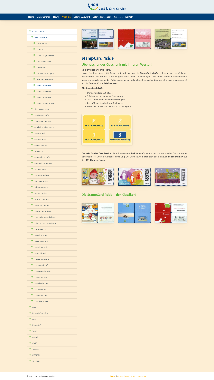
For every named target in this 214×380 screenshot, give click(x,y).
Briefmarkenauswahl (45, 79)
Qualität (40, 49)
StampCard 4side (44, 85)
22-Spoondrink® (41, 265)
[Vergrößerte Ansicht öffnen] (98, 39)
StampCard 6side (44, 91)
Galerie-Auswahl (81, 17)
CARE (34, 343)
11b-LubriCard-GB (41, 199)
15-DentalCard (40, 229)
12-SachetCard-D (41, 205)
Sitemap (112, 376)
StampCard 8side (44, 97)
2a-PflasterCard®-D (42, 115)
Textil (34, 331)
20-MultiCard (40, 253)
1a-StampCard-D (41, 37)
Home (31, 17)
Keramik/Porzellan (40, 313)
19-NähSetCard (40, 247)
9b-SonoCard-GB (41, 175)
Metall (35, 337)
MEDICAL (36, 355)
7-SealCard (38, 151)
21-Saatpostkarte (41, 259)
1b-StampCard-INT (42, 109)
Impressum (142, 376)
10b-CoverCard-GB (42, 187)
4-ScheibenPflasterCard (44, 127)
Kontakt (129, 17)
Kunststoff (36, 325)
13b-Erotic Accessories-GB (45, 223)
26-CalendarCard (41, 283)
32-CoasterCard (41, 295)
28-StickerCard (40, 289)
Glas (34, 319)
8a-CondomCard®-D (42, 157)
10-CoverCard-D (41, 181)
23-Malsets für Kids (42, 271)
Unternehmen (43, 17)
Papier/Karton (38, 31)
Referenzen (41, 67)
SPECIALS (36, 361)
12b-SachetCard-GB (42, 211)
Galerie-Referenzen (102, 17)
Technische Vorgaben (46, 73)
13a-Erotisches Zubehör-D (45, 217)
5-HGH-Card (39, 133)
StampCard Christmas (46, 103)
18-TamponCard (41, 241)
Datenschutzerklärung (126, 376)
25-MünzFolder (40, 277)
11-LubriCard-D (40, 193)
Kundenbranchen (44, 61)
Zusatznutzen (42, 43)
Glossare (118, 17)
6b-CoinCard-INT (41, 145)
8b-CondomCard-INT (43, 163)
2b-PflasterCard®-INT (43, 121)
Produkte (66, 17)
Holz (34, 307)
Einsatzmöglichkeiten (45, 55)
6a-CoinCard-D (40, 139)
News (56, 17)
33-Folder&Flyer (41, 301)
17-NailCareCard (41, 235)
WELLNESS (36, 349)
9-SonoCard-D (40, 169)
